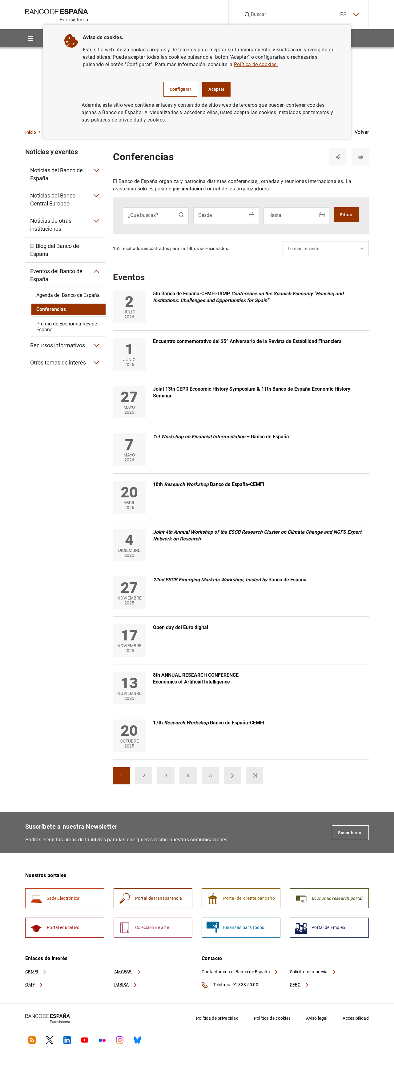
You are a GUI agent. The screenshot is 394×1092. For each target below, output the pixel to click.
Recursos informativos (57, 345)
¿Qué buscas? (143, 215)
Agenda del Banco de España (68, 295)
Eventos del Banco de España (56, 275)
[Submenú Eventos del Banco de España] (96, 271)
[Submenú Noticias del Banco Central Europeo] (96, 195)
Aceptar (216, 89)
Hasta (274, 215)
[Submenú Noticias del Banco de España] (96, 170)
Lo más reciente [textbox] (303, 248)
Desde (205, 215)
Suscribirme (350, 832)
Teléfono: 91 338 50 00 (230, 985)
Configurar (180, 89)
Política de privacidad (217, 1018)
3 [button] (170, 777)
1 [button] (125, 777)
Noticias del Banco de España (56, 174)
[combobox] (325, 248)
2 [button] (148, 777)
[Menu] (30, 38)
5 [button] (214, 777)
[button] (232, 775)
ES (349, 14)
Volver (358, 132)
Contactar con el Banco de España (240, 971)
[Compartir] (338, 156)
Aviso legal (316, 1018)
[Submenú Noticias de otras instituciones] (96, 220)
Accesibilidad (356, 1018)
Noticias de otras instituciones (50, 224)
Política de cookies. (256, 64)
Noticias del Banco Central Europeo (52, 199)
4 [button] (192, 777)
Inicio (30, 132)
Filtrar (346, 214)
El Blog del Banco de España (54, 250)
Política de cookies (272, 1018)
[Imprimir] (360, 156)
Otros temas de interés (58, 362)
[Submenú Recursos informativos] (96, 345)
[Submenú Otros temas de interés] (96, 362)
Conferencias (51, 309)
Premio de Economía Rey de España (66, 327)
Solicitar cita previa (313, 971)
